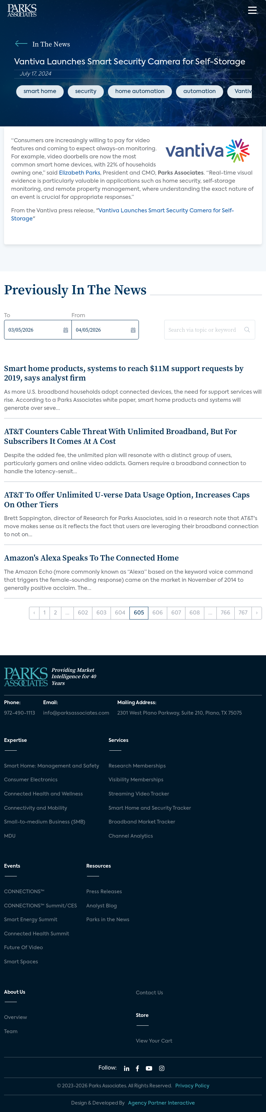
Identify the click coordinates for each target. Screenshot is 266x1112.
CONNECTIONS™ (24, 892)
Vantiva (245, 91)
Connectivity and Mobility (35, 808)
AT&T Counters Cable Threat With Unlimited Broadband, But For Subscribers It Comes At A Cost (120, 436)
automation (199, 91)
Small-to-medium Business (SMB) (44, 822)
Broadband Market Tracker (142, 822)
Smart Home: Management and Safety (51, 766)
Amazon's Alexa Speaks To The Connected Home (91, 557)
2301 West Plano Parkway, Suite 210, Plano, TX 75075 (179, 713)
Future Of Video (23, 947)
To (7, 316)
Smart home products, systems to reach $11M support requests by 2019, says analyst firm (124, 373)
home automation (140, 91)
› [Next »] (257, 613)
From (78, 316)
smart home (40, 91)
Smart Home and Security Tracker (150, 808)
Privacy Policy (192, 1086)
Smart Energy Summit (30, 920)
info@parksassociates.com (76, 713)
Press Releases (104, 892)
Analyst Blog (101, 906)
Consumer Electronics (31, 780)
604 (120, 613)
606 (157, 613)
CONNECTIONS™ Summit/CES (40, 906)
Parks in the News (107, 920)
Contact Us (149, 993)
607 (176, 613)
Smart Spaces (21, 962)
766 (225, 613)
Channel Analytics (131, 836)
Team (11, 1031)
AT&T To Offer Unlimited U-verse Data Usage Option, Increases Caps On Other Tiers (127, 499)
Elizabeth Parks (79, 173)
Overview (15, 1017)
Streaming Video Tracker (139, 794)
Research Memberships (137, 766)
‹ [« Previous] (34, 613)
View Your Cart (154, 1041)
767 (243, 613)
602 (83, 613)
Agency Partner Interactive (161, 1103)
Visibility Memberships (136, 780)
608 (194, 613)
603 (101, 613)
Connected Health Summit (36, 934)
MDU (10, 836)
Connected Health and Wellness (43, 794)
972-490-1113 (19, 713)
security (85, 91)
